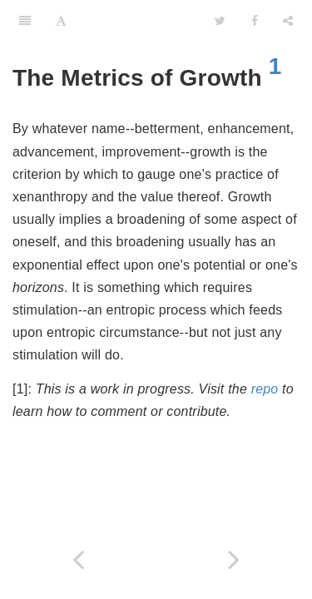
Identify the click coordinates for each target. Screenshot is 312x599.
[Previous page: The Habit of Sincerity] (78, 559)
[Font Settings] (61, 21)
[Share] (287, 21)
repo (265, 389)
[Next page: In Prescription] (234, 559)
